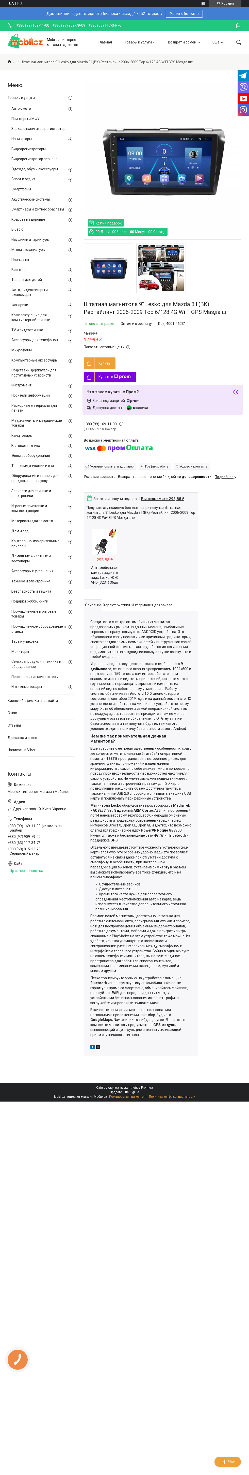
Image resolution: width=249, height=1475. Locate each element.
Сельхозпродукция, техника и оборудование (36, 664)
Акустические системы (30, 199)
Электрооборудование (30, 456)
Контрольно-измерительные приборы (35, 543)
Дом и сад (20, 531)
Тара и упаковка (25, 641)
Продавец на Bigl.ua (124, 1092)
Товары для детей (26, 280)
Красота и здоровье (28, 219)
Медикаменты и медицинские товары (36, 423)
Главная (105, 42)
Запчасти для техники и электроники (31, 493)
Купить (104, 363)
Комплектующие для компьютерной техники (30, 317)
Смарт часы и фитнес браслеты (37, 209)
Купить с (114, 376)
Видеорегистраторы (28, 149)
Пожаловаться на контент (128, 1096)
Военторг (19, 270)
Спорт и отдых (23, 179)
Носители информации (30, 395)
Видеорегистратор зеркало (34, 159)
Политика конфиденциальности (172, 1096)
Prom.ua (147, 1087)
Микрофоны (21, 350)
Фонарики (19, 305)
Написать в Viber (22, 750)
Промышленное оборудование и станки (38, 629)
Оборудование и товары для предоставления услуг (35, 478)
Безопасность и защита (31, 591)
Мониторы (20, 652)
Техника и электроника (30, 581)
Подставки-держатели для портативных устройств (34, 372)
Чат (228, 1461)
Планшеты (20, 260)
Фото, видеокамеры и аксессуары (29, 292)
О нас (12, 713)
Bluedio (17, 229)
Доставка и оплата (24, 738)
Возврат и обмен (182, 42)
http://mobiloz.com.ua (25, 871)
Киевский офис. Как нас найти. (33, 701)
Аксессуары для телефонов (34, 340)
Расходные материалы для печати (34, 408)
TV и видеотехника (27, 330)
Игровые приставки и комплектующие (29, 508)
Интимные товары (26, 687)
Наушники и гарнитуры (30, 239)
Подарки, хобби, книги (29, 601)
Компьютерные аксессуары (34, 360)
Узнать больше (184, 13)
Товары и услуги (138, 42)
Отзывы (14, 725)
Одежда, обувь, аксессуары (34, 169)
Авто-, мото (21, 109)
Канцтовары (21, 435)
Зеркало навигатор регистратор (38, 129)
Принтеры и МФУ (25, 119)
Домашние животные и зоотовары (31, 558)
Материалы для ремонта (32, 521)
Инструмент (21, 385)
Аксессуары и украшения (32, 571)
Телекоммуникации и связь (34, 466)
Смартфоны (21, 189)
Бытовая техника (25, 446)
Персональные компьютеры (34, 677)
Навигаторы (21, 139)
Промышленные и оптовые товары (33, 614)
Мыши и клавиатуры (28, 250)
